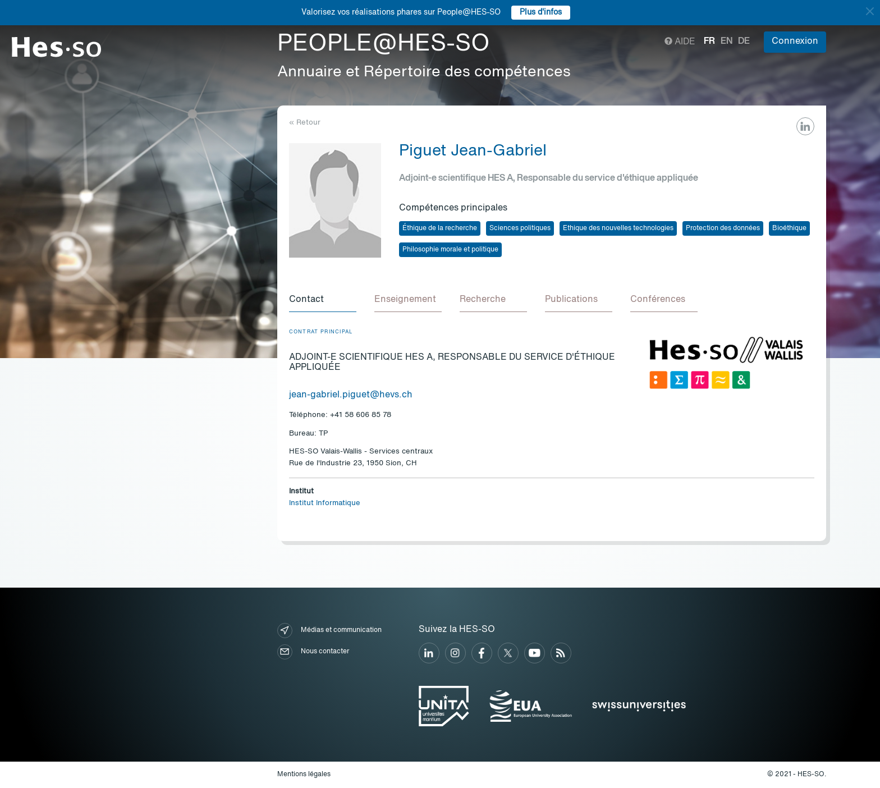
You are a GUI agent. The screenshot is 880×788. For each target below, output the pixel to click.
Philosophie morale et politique (450, 249)
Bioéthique (789, 228)
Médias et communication (329, 630)
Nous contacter (313, 651)
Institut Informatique (324, 503)
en (726, 41)
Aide (679, 42)
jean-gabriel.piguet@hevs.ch (350, 395)
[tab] (322, 300)
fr (709, 41)
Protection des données (723, 228)
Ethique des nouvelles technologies (618, 228)
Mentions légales (304, 774)
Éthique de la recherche (439, 228)
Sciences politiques (520, 228)
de (744, 41)
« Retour (304, 122)
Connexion (795, 41)
